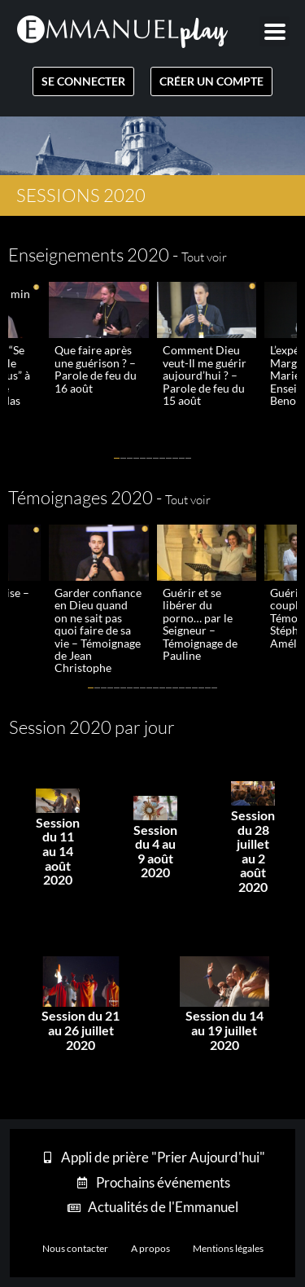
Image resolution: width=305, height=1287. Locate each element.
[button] (117, 458)
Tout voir (204, 257)
